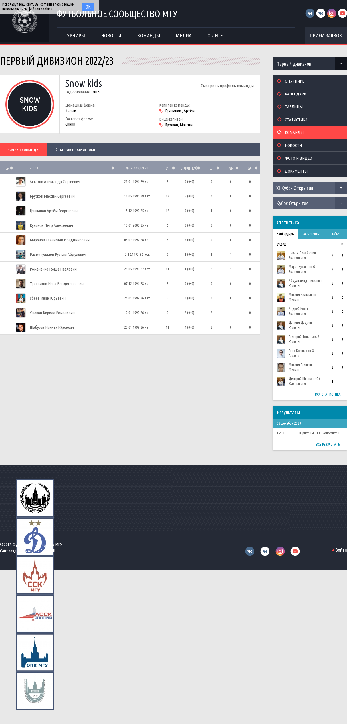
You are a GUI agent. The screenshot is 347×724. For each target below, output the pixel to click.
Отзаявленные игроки (74, 149)
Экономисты (297, 257)
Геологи (294, 355)
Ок (88, 6)
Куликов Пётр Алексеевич (51, 225)
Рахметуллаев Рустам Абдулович (58, 254)
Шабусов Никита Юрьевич (52, 327)
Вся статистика (328, 394)
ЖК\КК (336, 234)
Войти (341, 550)
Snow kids (83, 83)
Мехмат (294, 299)
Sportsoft (48, 550)
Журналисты (297, 383)
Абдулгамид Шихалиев (305, 281)
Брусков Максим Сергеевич (52, 196)
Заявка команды (23, 149)
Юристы (294, 285)
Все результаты (328, 444)
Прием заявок (326, 35)
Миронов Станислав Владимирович (60, 239)
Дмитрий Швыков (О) (304, 379)
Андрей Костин (299, 309)
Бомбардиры (285, 234)
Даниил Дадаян (300, 323)
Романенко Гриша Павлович (53, 269)
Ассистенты (311, 234)
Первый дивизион (293, 64)
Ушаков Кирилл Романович (52, 312)
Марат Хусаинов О (302, 267)
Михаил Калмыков (302, 295)
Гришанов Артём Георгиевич (54, 210)
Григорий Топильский (304, 337)
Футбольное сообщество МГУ (118, 13)
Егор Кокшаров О (301, 351)
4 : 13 (316, 433)
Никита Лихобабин (302, 253)
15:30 (280, 433)
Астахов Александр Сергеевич (55, 181)
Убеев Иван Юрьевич (48, 298)
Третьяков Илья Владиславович (57, 283)
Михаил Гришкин (301, 365)
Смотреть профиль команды (227, 85)
